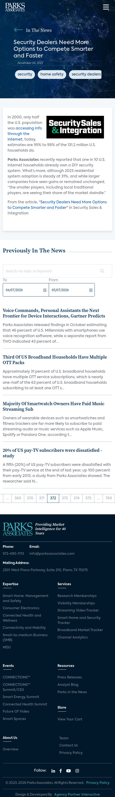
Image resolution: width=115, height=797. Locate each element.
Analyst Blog (68, 684)
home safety (51, 74)
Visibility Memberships (76, 603)
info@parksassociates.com (52, 553)
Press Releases (70, 677)
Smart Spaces (14, 719)
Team (64, 738)
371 (41, 498)
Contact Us (68, 745)
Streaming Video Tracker (78, 610)
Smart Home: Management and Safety (25, 598)
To (5, 280)
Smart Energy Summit (21, 697)
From (53, 280)
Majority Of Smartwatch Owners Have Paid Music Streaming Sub (53, 406)
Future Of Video (16, 711)
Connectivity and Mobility (24, 627)
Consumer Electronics (21, 608)
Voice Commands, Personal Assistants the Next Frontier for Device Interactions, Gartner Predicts (54, 313)
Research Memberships (77, 596)
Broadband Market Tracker (80, 630)
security (25, 74)
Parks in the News (72, 692)
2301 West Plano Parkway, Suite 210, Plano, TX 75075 (45, 570)
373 (65, 498)
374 (77, 498)
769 (109, 498)
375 (88, 498)
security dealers (86, 74)
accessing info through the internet (25, 134)
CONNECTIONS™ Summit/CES (16, 687)
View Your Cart (70, 719)
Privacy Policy (71, 753)
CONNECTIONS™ (16, 677)
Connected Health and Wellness (22, 618)
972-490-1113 (13, 553)
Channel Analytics (73, 637)
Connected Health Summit (25, 704)
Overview (10, 749)
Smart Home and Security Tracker (79, 620)
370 (30, 498)
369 (17, 498)
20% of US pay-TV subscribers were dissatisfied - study (52, 453)
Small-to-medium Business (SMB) (25, 638)
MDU (7, 647)
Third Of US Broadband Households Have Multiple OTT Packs (55, 360)
